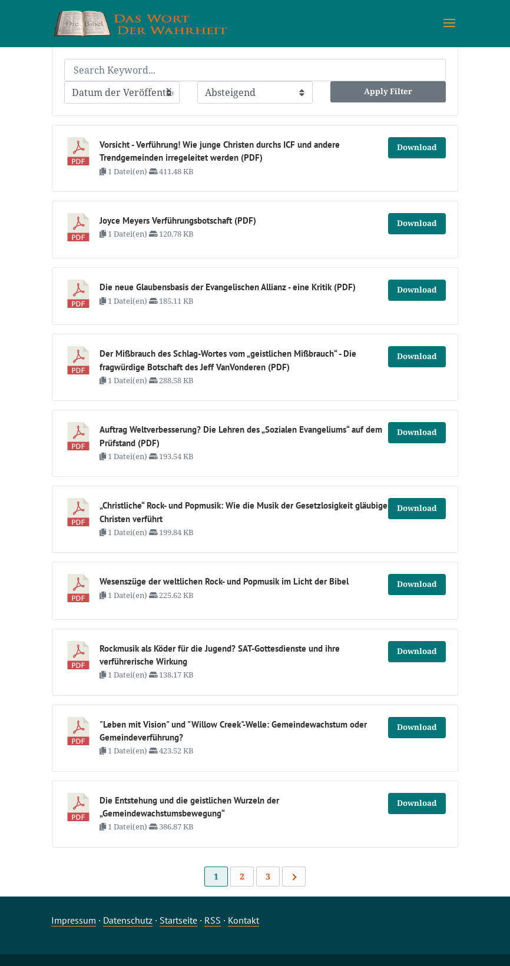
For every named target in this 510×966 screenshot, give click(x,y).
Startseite (178, 920)
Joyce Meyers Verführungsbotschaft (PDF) (178, 220)
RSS (212, 920)
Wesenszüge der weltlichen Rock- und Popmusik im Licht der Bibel (224, 581)
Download (417, 147)
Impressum (73, 920)
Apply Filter (388, 91)
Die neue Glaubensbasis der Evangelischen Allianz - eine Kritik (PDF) (228, 287)
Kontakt (243, 920)
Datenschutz (128, 920)
